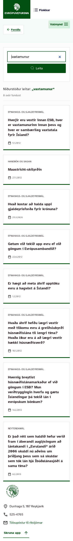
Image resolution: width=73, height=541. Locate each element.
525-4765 (16, 514)
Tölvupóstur (25, 523)
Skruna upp (16, 532)
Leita (36, 68)
